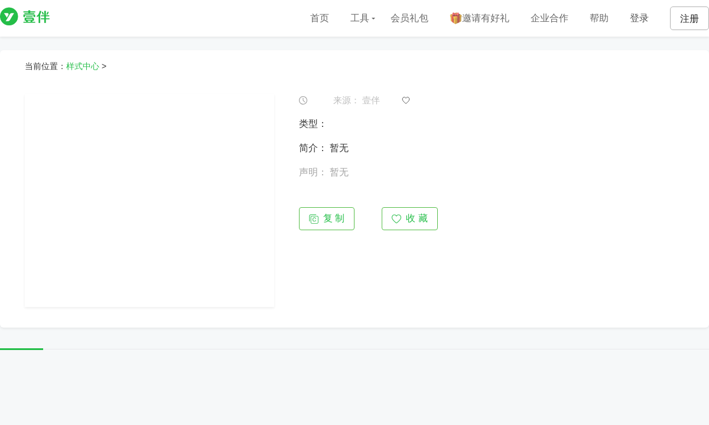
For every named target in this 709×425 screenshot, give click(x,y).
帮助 (599, 18)
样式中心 (82, 66)
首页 (319, 18)
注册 (689, 19)
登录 (639, 18)
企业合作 (549, 18)
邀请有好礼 (479, 18)
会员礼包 (409, 18)
